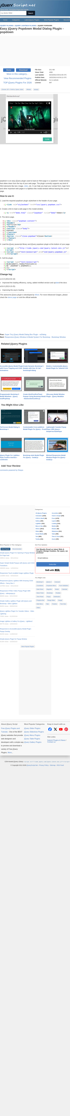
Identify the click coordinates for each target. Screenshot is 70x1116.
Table (53, 534)
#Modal (29, 89)
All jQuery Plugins (41, 513)
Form (53, 518)
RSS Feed (60, 765)
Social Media (39, 534)
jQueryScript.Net (32, 765)
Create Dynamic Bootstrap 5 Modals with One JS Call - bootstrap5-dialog (33, 368)
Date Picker (40, 589)
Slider (37, 531)
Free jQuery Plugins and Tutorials (17, 4)
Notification (57, 596)
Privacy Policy (44, 765)
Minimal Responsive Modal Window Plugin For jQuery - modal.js (56, 457)
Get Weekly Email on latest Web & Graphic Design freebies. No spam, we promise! (52, 551)
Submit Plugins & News (56, 740)
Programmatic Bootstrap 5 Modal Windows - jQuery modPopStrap (9, 396)
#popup (36, 89)
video (26, 186)
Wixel (37, 295)
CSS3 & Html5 (40, 518)
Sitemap (52, 765)
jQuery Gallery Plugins (32, 742)
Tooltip (38, 539)
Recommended (17, 549)
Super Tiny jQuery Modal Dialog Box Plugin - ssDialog (25, 334)
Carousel (57, 582)
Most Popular (5, 549)
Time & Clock (56, 536)
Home (5, 20)
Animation (39, 516)
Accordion (55, 513)
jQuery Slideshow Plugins (34, 732)
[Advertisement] (35, 51)
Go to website (54, 80)
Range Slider (51, 600)
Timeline (54, 604)
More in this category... (17, 74)
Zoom (53, 539)
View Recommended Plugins (17, 78)
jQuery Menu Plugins (32, 735)
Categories (16, 20)
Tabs (47, 604)
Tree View (63, 604)
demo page (12, 297)
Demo (8, 70)
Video (38, 607)
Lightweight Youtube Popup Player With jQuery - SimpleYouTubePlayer (56, 429)
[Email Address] (52, 557)
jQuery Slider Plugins (32, 728)
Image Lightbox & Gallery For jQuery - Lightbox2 (16, 621)
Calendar (64, 589)
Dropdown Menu (51, 585)
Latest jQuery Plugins (32, 20)
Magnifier (49, 589)
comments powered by (11, 470)
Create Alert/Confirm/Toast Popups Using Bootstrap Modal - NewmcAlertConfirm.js (34, 396)
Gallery (38, 521)
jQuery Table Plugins (32, 739)
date (57, 283)
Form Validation (63, 585)
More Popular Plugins (28, 646)
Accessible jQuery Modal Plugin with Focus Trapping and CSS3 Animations (11, 368)
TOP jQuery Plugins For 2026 (17, 82)
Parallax (58, 593)
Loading (54, 523)
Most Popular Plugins (51, 20)
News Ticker (40, 593)
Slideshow (55, 531)
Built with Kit (52, 570)
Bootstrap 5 (40, 582)
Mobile (54, 526)
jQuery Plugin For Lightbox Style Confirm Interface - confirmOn (9, 457)
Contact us (51, 742)
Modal (57, 589)
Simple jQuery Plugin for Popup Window (13, 639)
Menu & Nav (39, 526)
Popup (48, 596)
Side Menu (40, 604)
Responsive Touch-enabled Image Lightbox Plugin (17, 573)
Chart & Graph (56, 516)
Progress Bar (40, 600)
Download (23, 70)
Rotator (54, 528)
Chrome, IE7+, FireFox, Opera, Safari (12, 89)
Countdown (40, 585)
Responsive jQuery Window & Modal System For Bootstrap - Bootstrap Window (35, 337)
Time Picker (40, 596)
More (10, 752)
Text (37, 536)
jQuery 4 (49, 582)
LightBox (38, 523)
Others (38, 528)
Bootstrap (49, 593)
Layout (54, 521)
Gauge (60, 600)
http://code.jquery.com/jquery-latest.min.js (42, 248)
